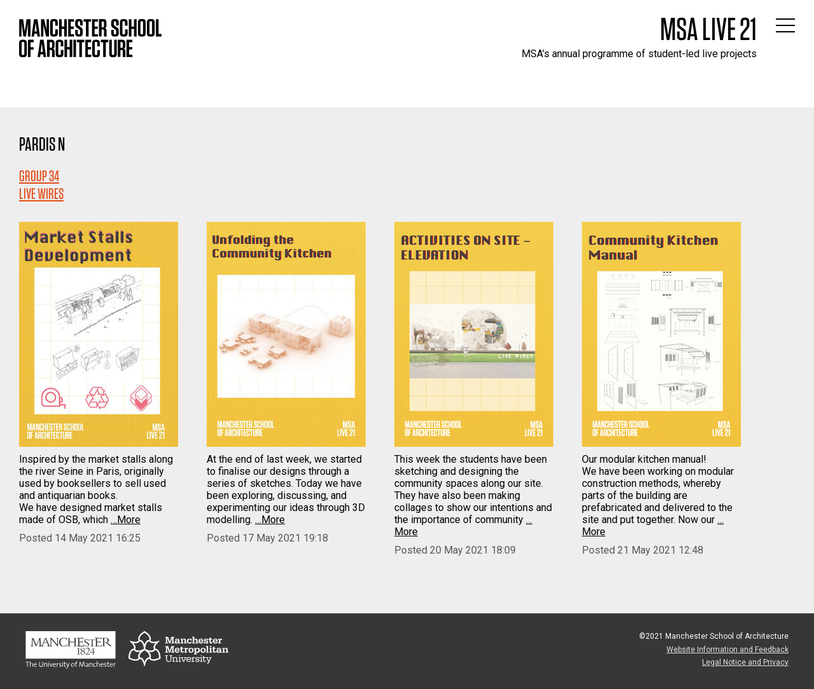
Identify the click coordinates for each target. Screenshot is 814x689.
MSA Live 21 (708, 29)
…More (126, 520)
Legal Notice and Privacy (745, 662)
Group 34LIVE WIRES (41, 185)
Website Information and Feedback (727, 649)
